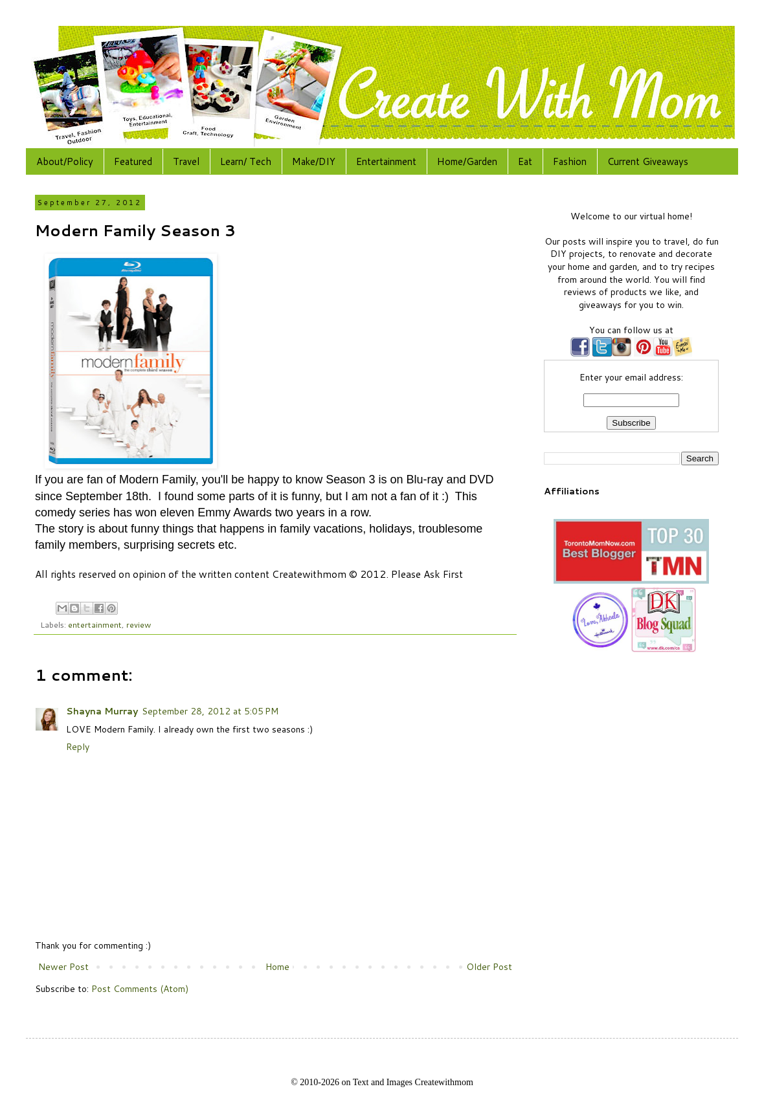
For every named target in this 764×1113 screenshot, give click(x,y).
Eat (525, 161)
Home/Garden (467, 161)
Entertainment (386, 161)
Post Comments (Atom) (139, 988)
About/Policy (64, 161)
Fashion (570, 161)
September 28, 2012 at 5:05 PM (210, 711)
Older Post (489, 966)
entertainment (95, 624)
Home (277, 966)
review (138, 624)
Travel (186, 161)
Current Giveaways (647, 161)
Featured (133, 161)
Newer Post (63, 966)
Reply (77, 746)
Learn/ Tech (245, 161)
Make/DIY (313, 161)
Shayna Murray (102, 711)
